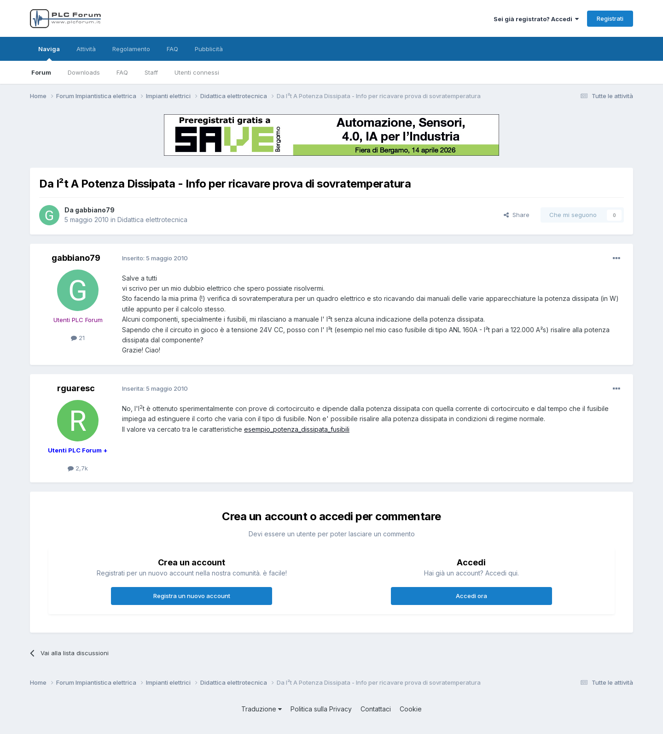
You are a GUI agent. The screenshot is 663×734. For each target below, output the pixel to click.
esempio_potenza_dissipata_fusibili (296, 429)
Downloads (84, 72)
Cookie (411, 709)
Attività (86, 49)
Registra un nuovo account (191, 595)
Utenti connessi (196, 72)
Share (516, 214)
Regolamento (131, 49)
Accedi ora (471, 595)
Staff (151, 72)
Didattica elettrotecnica (152, 219)
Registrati (610, 18)
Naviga (49, 53)
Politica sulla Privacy (321, 709)
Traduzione (261, 709)
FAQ (122, 72)
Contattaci (376, 709)
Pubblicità (209, 49)
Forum (41, 72)
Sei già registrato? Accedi (536, 19)
